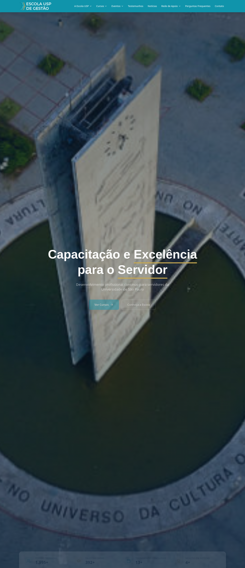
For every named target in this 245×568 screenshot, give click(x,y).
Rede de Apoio (171, 6)
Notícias (152, 6)
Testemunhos (135, 6)
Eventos (117, 6)
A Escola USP (83, 6)
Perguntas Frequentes (197, 6)
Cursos (101, 6)
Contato (219, 6)
